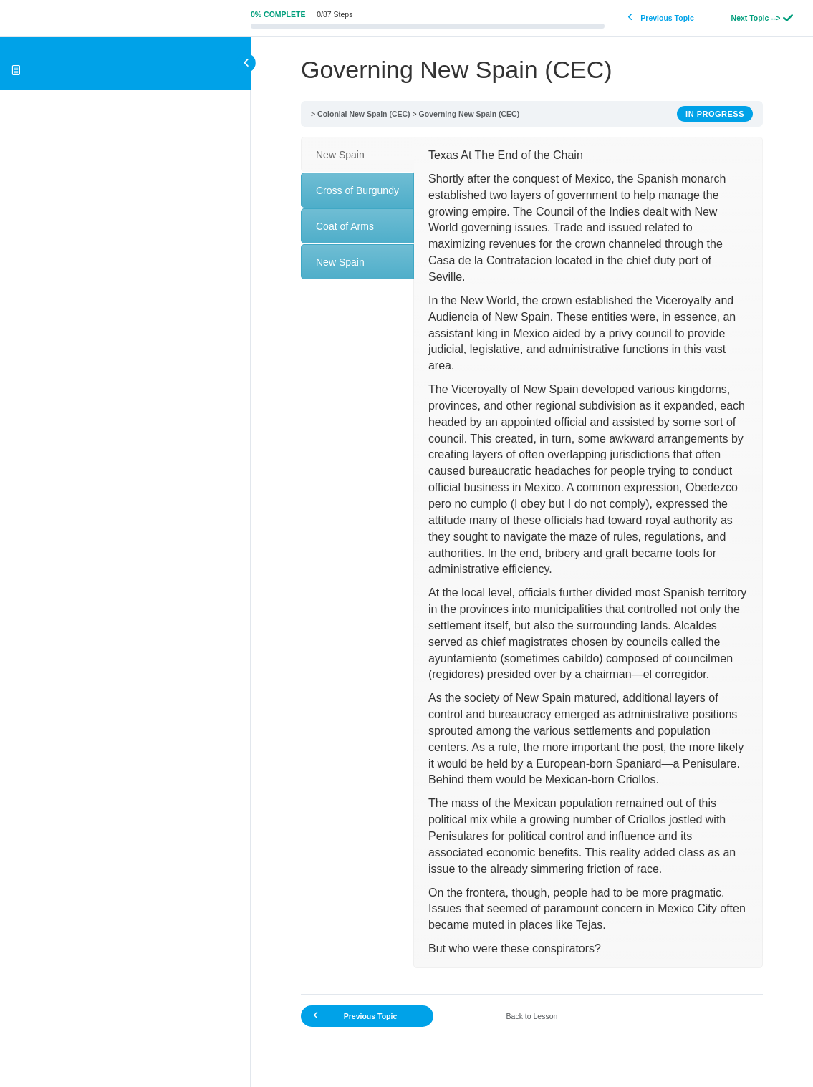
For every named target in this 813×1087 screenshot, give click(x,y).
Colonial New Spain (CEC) (363, 114)
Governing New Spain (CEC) (469, 114)
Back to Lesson (532, 1016)
